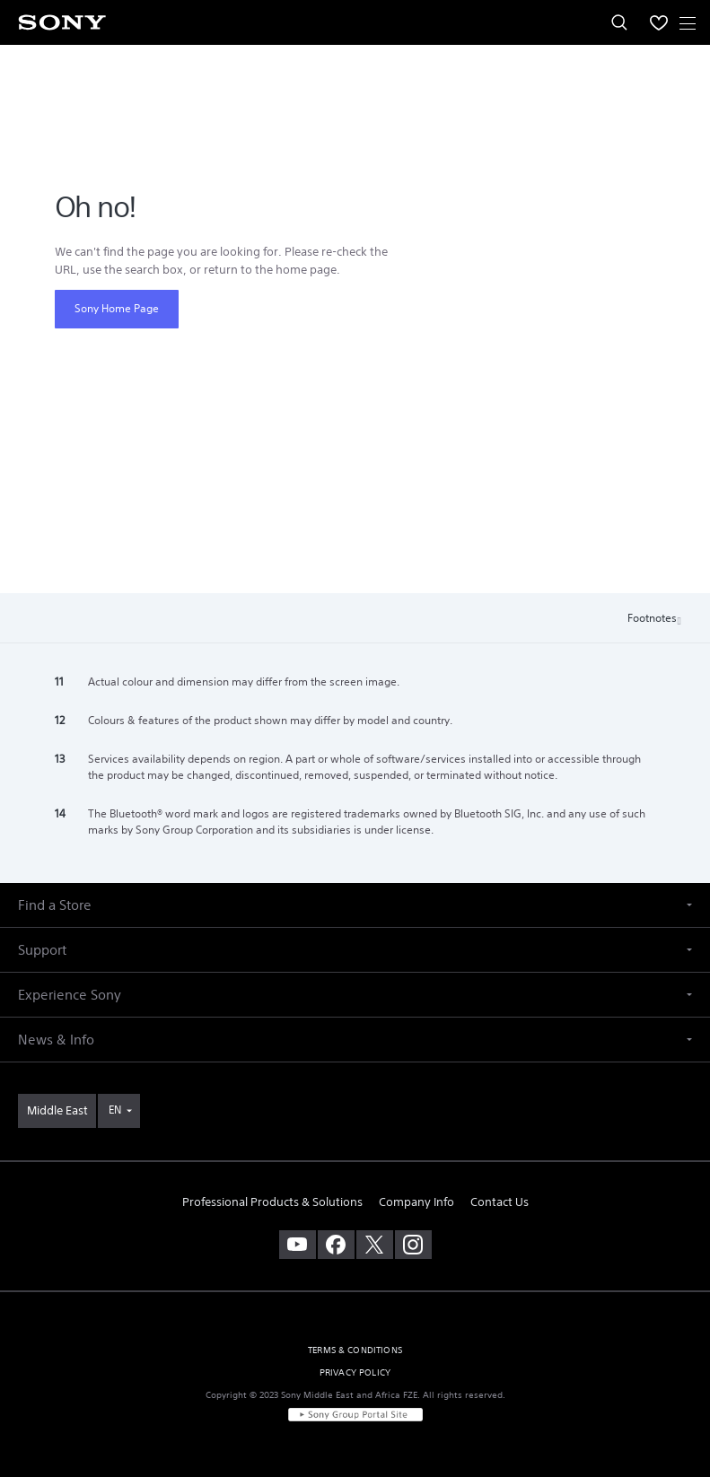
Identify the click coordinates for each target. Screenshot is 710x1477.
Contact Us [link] (499, 1202)
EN (115, 1109)
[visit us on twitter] (374, 1244)
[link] (57, 1111)
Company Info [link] (416, 1202)
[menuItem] (659, 22)
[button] (355, 905)
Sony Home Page (117, 308)
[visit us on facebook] (336, 1244)
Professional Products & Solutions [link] (272, 1202)
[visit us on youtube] (297, 1244)
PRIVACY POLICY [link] (355, 1372)
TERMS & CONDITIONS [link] (355, 1350)
